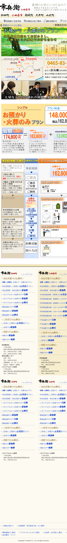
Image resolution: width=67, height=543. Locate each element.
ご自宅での (9, 327)
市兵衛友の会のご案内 (32, 21)
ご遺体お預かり (50, 21)
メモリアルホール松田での (15, 294)
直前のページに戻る (12, 25)
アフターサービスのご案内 (29, 532)
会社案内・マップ (8, 535)
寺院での (8, 335)
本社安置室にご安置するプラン (17, 286)
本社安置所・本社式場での (15, 290)
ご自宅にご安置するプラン (16, 323)
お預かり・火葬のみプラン (17, 282)
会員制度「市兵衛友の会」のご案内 (31, 526)
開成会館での (10, 307)
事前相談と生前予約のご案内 (12, 21)
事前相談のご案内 (8, 532)
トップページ (27, 274)
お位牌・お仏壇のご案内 (53, 532)
